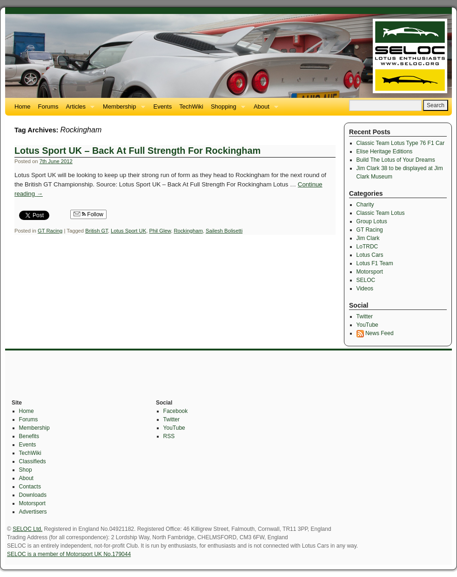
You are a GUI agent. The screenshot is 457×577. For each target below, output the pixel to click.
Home (22, 106)
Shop (25, 470)
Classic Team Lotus (380, 213)
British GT (96, 231)
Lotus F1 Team (374, 263)
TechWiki (191, 106)
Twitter (364, 316)
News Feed (375, 333)
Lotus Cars (369, 255)
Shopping (226, 109)
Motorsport (369, 271)
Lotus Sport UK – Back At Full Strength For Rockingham (137, 150)
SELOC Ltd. (27, 529)
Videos (364, 288)
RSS (169, 436)
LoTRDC (367, 246)
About (264, 109)
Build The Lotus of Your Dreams (395, 160)
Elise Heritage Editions (384, 151)
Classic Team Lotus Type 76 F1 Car (400, 143)
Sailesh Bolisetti (224, 231)
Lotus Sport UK (128, 231)
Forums (48, 106)
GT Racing (50, 231)
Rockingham (188, 231)
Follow (88, 214)
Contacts (30, 486)
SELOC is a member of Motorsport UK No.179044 (69, 554)
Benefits (29, 436)
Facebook (175, 411)
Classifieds (32, 461)
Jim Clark (368, 238)
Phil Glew (160, 231)
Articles (78, 109)
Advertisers (33, 511)
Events (163, 106)
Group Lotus (371, 221)
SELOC (366, 280)
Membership (122, 109)
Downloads (33, 495)
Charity (365, 204)
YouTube (367, 325)
